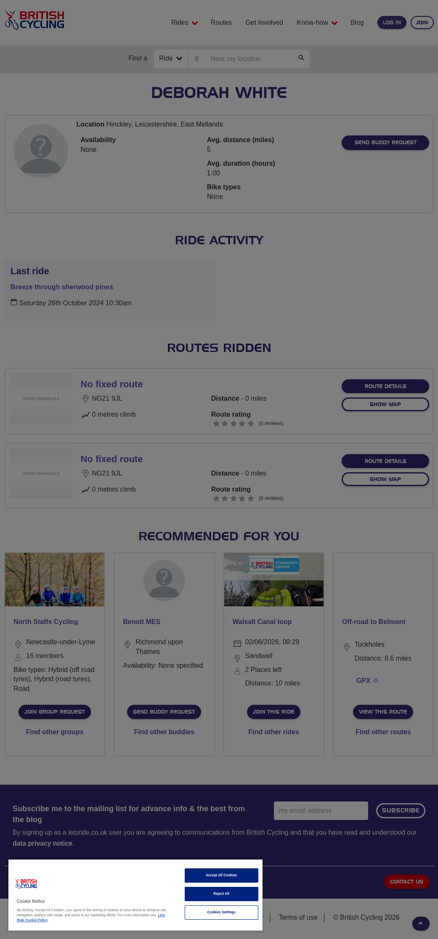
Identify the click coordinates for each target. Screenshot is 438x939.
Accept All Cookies (221, 875)
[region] (135, 895)
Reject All (221, 894)
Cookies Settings (221, 912)
